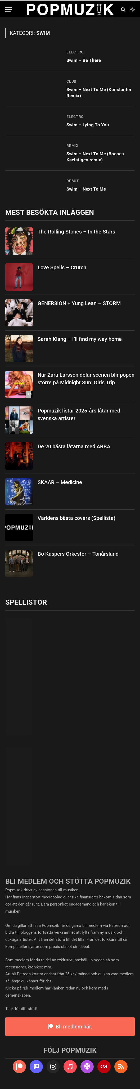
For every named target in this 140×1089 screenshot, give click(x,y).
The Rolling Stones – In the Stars (76, 231)
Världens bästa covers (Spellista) (76, 518)
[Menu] (8, 9)
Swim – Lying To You (87, 124)
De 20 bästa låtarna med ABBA (74, 446)
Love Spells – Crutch (62, 267)
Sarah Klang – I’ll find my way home (80, 339)
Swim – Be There (83, 60)
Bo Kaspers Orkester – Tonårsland (78, 554)
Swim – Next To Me (86, 189)
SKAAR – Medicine (60, 482)
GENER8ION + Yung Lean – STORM (79, 303)
